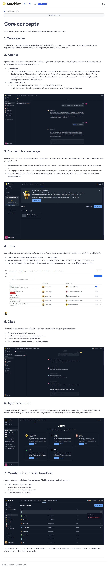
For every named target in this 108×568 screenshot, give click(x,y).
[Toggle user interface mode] (103, 4)
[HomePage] (12, 3)
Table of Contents (53, 15)
